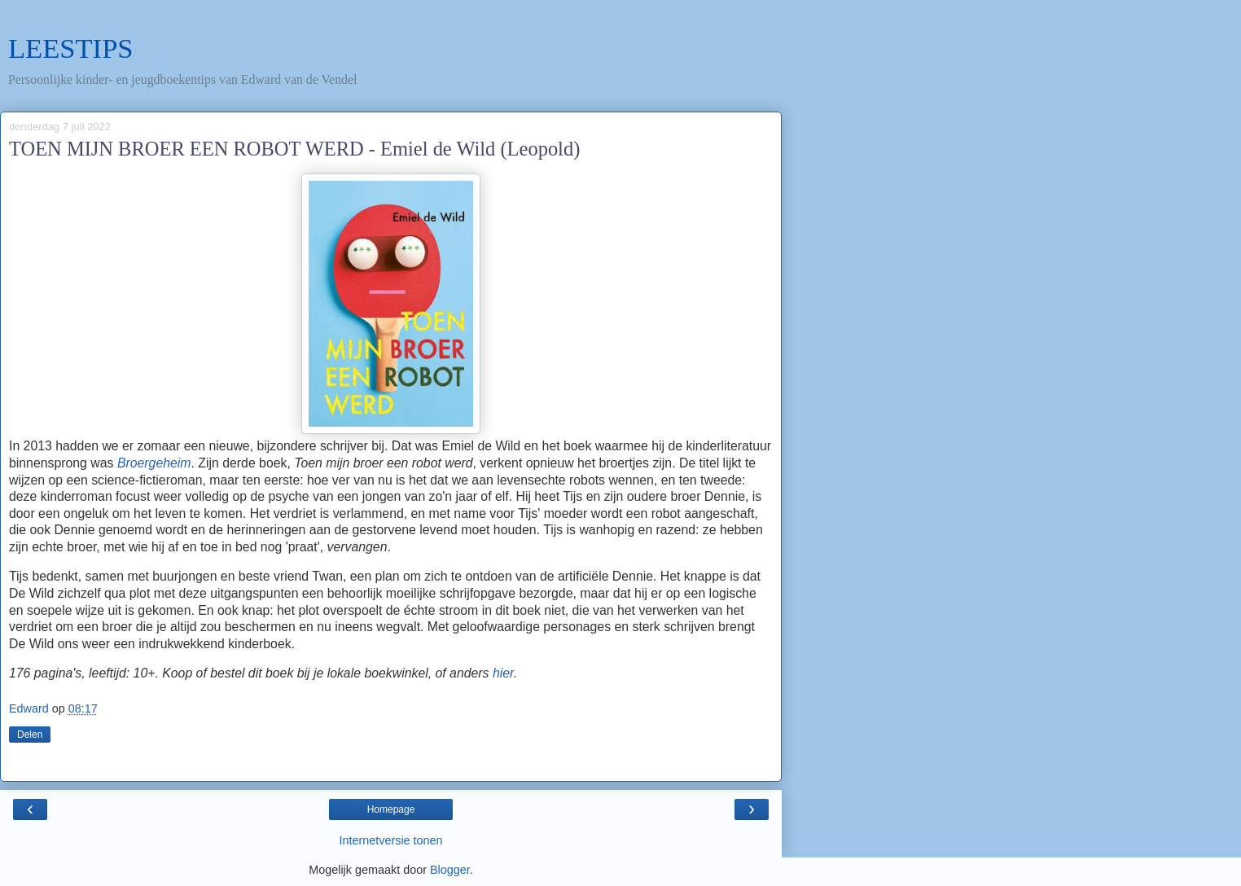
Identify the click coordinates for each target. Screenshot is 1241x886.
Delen (29, 734)
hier (503, 673)
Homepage (391, 809)
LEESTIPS (71, 48)
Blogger (450, 869)
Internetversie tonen (390, 840)
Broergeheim (154, 463)
